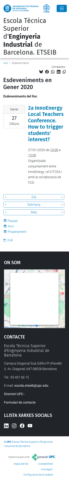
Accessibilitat (45, 463)
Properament (17, 232)
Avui (11, 226)
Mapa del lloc (21, 463)
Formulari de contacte (20, 402)
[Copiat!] (64, 72)
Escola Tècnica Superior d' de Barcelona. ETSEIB (29, 36)
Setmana (33, 204)
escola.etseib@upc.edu (31, 385)
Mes (34, 212)
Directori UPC (13, 394)
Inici (5, 63)
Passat (13, 221)
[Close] (62, 8)
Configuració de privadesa (38, 474)
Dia (33, 197)
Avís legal (46, 469)
